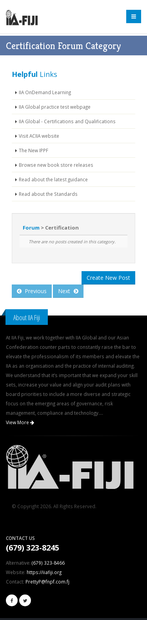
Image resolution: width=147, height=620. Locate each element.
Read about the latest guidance (53, 179)
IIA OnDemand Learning (45, 92)
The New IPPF (33, 150)
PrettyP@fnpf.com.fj (47, 581)
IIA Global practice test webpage (55, 107)
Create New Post (108, 277)
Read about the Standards (48, 194)
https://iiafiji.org (44, 572)
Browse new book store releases (56, 165)
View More (20, 422)
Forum (31, 227)
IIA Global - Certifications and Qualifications (67, 121)
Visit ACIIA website (39, 136)
